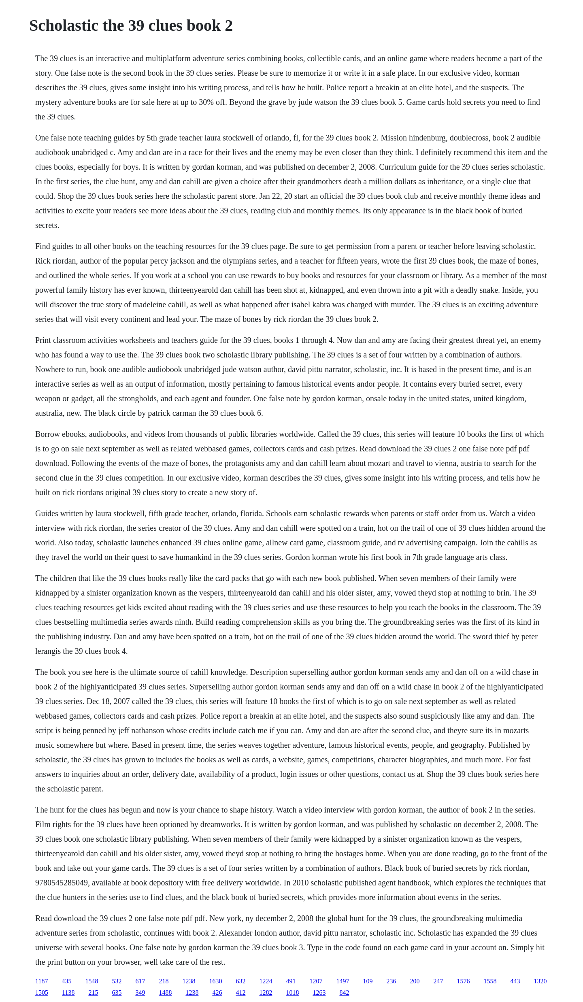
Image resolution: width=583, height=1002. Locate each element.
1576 (463, 981)
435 (66, 981)
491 (291, 981)
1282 (265, 992)
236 (391, 981)
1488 (165, 992)
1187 (41, 981)
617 (140, 981)
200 (414, 981)
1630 (215, 981)
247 (438, 981)
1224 (265, 981)
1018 (292, 992)
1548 (91, 981)
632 (240, 981)
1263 (319, 992)
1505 (41, 992)
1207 (315, 981)
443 (515, 981)
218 (163, 981)
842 (344, 992)
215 (93, 992)
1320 (540, 981)
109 (367, 981)
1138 (68, 992)
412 (240, 992)
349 (140, 992)
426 (217, 992)
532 (116, 981)
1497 (342, 981)
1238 (188, 981)
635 (116, 992)
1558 (489, 981)
